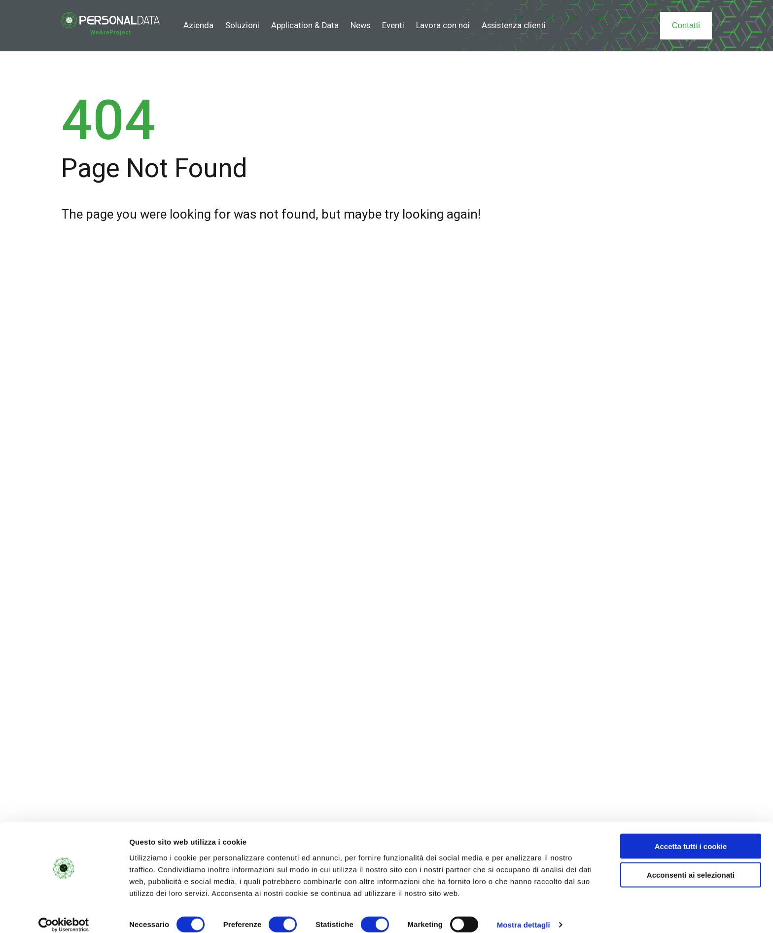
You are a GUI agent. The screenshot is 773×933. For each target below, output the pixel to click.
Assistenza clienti (514, 25)
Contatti (686, 25)
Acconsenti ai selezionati (691, 863)
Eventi (393, 25)
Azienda (198, 25)
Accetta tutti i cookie (691, 834)
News (360, 25)
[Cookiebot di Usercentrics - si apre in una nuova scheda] (64, 913)
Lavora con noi (443, 25)
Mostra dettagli (523, 913)
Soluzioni (242, 25)
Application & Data (305, 25)
